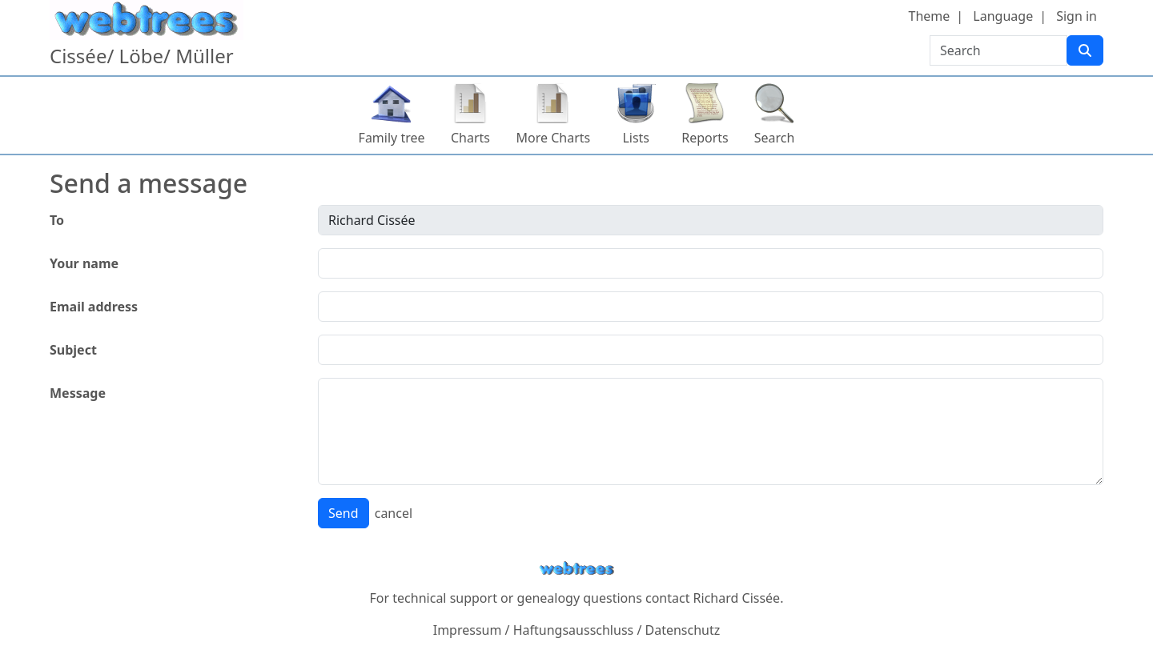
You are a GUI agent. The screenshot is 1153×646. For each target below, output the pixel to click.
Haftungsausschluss (573, 630)
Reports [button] (705, 137)
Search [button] (774, 137)
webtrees (576, 568)
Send (343, 513)
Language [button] (1003, 16)
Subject (73, 350)
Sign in (1076, 16)
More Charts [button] (553, 137)
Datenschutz (683, 630)
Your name (84, 263)
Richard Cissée (737, 598)
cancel (393, 513)
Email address (94, 306)
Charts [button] (470, 137)
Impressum (467, 630)
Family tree (392, 137)
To (57, 220)
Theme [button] (929, 16)
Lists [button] (635, 137)
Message (78, 393)
